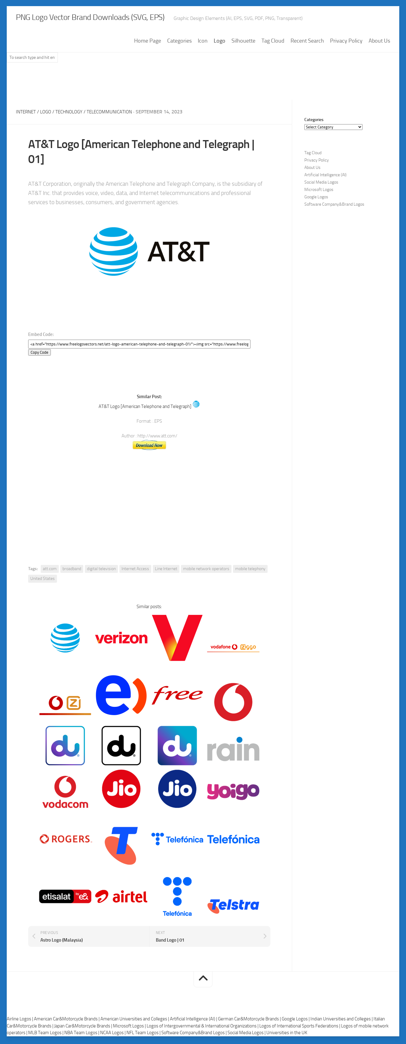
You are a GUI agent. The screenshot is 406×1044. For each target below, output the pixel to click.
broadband (71, 570)
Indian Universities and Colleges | (342, 1020)
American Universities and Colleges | (135, 1020)
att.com (50, 570)
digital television (101, 570)
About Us (379, 43)
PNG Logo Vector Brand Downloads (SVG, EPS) (119, 18)
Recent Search (307, 43)
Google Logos (316, 198)
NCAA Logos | (113, 1034)
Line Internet (166, 570)
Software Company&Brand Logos (334, 206)
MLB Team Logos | (46, 1034)
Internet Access (135, 570)
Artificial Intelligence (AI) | (194, 1020)
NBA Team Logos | (82, 1034)
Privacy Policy (346, 43)
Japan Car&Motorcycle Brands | (83, 1027)
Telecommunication (116, 113)
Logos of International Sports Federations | (300, 1027)
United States (42, 580)
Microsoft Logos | (130, 1027)
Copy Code (39, 354)
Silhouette (243, 43)
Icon (203, 43)
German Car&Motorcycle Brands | (250, 1020)
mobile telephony (250, 570)
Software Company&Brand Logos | (194, 1034)
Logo (219, 43)
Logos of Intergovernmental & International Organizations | (203, 1027)
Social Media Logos (321, 184)
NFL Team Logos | (143, 1034)
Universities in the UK (286, 1034)
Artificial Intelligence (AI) (325, 176)
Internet (26, 113)
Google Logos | (296, 1020)
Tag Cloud (272, 43)
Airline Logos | (20, 1020)
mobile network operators (206, 570)
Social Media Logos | (246, 1034)
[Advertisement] (203, 85)
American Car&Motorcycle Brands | (67, 1020)
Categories (179, 43)
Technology (73, 113)
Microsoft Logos (318, 191)
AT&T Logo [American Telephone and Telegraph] (145, 408)
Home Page (147, 43)
